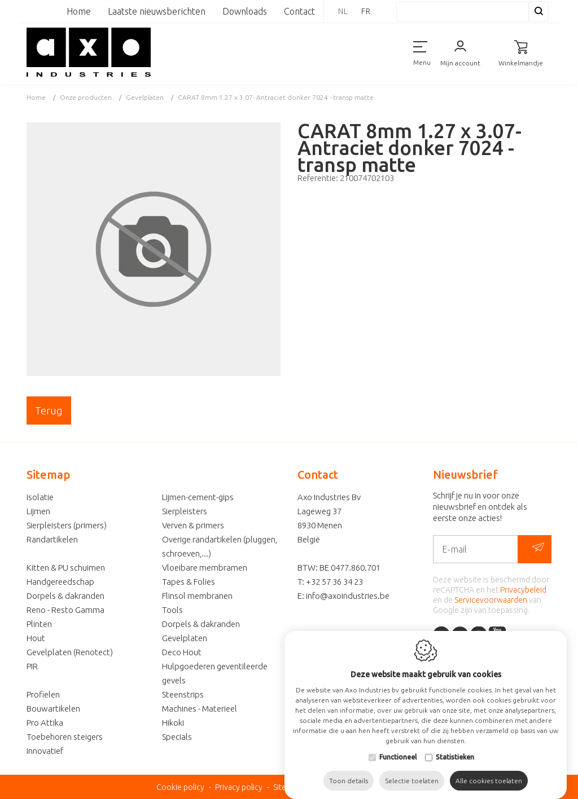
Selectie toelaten (412, 785)
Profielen (43, 694)
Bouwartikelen (53, 708)
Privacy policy (238, 787)
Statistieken (455, 762)
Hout (36, 638)
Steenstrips (183, 694)
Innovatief (45, 751)
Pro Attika (45, 722)
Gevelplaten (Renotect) (70, 652)
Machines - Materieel (199, 708)
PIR (32, 666)
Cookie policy (180, 787)
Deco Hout (182, 652)
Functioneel (398, 762)
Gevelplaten (184, 638)
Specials (177, 736)
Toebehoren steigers (65, 736)
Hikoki (173, 722)
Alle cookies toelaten (489, 785)
